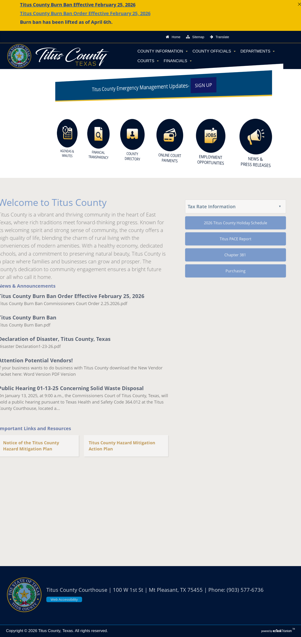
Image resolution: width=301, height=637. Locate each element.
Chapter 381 (224, 254)
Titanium (283, 631)
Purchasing (224, 271)
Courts (148, 61)
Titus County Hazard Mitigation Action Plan (110, 446)
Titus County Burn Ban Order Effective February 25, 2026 (85, 13)
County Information (163, 51)
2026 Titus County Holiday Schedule (224, 222)
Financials (178, 61)
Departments (258, 51)
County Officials (214, 51)
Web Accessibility (64, 599)
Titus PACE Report (224, 238)
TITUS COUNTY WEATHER (150, 520)
